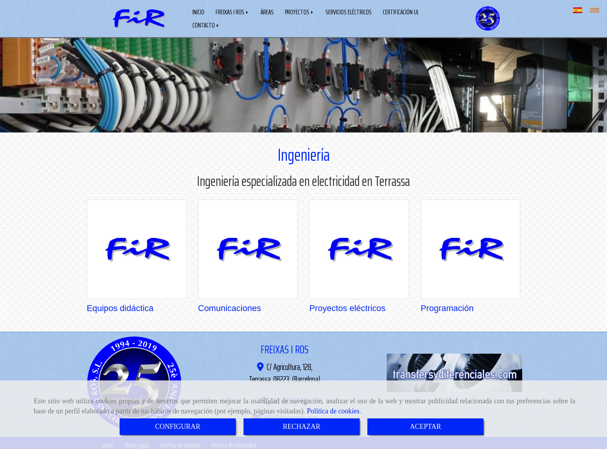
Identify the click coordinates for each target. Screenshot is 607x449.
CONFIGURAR (177, 426)
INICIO (198, 11)
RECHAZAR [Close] (301, 426)
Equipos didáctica (120, 306)
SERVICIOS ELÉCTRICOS (349, 11)
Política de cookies (333, 411)
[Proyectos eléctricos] (359, 248)
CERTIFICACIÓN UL (401, 11)
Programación (447, 306)
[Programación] (471, 248)
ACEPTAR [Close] (425, 426)
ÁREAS (267, 11)
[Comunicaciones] (248, 248)
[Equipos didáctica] (137, 248)
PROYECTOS (299, 11)
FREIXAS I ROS (232, 11)
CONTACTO (206, 24)
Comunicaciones (229, 306)
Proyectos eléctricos (347, 306)
